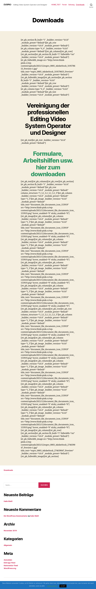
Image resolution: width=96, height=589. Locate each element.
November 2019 (10, 532)
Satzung (81, 4)
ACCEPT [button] (63, 586)
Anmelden (8, 561)
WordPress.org (10, 569)
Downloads (80, 7)
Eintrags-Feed (9, 564)
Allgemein (8, 546)
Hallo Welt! (8, 502)
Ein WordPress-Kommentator (15, 517)
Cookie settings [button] (52, 586)
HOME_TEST (66, 4)
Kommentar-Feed (11, 567)
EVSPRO (8, 4)
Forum (74, 4)
